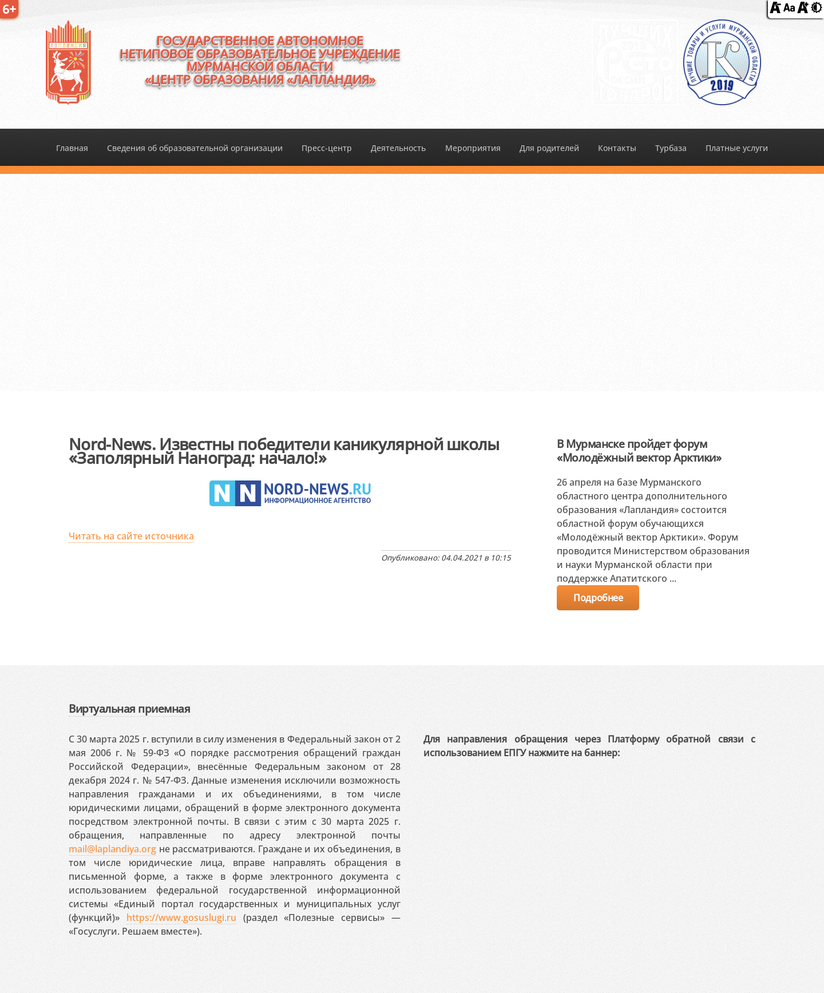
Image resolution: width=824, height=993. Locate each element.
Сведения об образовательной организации (195, 147)
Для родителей (549, 147)
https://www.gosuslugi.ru (181, 917)
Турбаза (671, 147)
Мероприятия (473, 147)
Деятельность (398, 147)
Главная (72, 147)
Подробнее (598, 597)
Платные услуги (737, 147)
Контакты (617, 147)
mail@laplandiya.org (112, 849)
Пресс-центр (327, 147)
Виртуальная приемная (129, 708)
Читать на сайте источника (131, 536)
